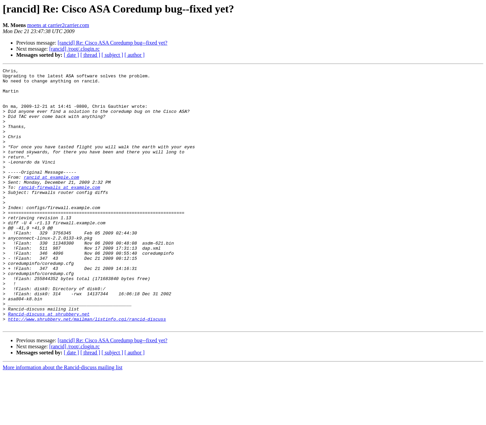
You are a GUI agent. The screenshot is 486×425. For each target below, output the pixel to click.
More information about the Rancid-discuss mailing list (63, 419)
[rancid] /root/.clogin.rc (74, 49)
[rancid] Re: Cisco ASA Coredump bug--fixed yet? (112, 43)
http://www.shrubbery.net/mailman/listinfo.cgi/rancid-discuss (87, 370)
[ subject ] (112, 55)
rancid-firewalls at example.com (59, 211)
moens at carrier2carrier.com (58, 25)
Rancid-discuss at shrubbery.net (49, 363)
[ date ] (71, 55)
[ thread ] (90, 55)
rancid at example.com (51, 199)
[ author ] (135, 55)
